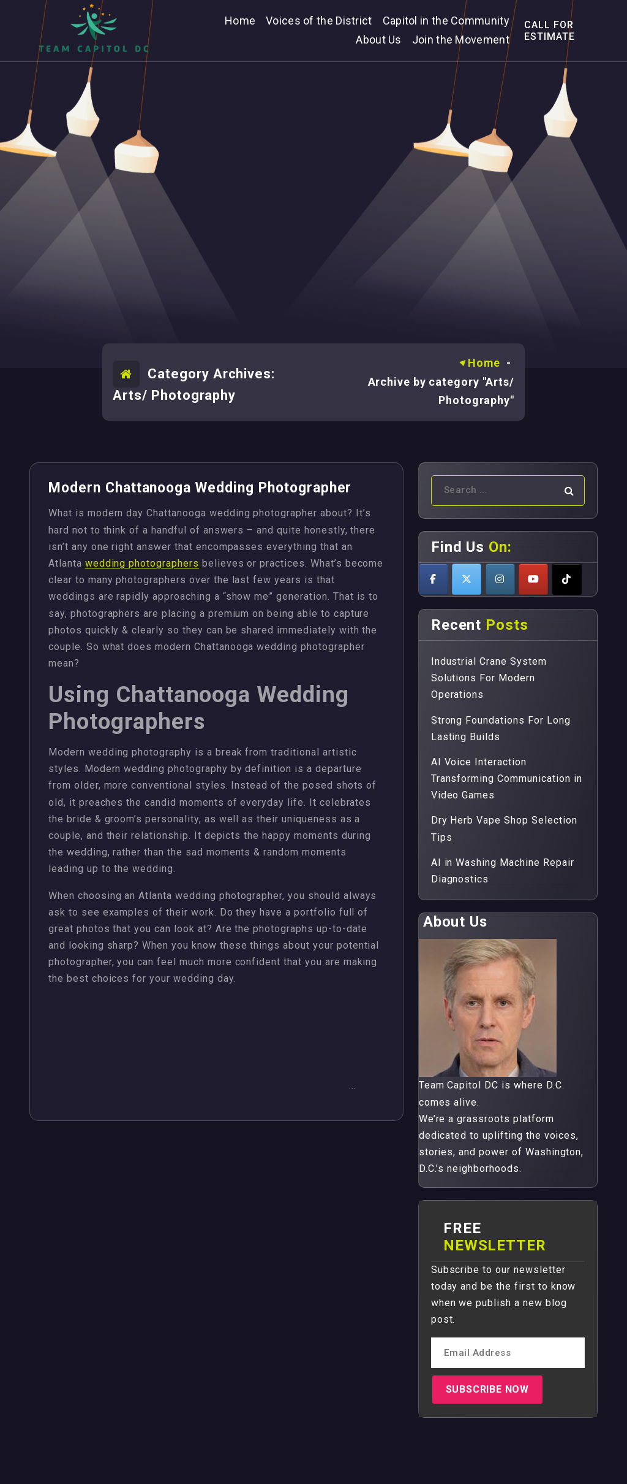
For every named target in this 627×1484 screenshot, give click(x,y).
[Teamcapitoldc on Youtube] (533, 579)
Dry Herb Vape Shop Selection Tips (504, 828)
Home (484, 362)
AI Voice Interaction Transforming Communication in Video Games (506, 778)
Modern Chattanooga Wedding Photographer (199, 488)
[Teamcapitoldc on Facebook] (433, 579)
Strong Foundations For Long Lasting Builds (501, 728)
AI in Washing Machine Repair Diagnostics (502, 871)
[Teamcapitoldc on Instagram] (500, 579)
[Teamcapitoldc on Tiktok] (567, 579)
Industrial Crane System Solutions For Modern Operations (489, 678)
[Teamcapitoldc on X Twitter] (466, 579)
